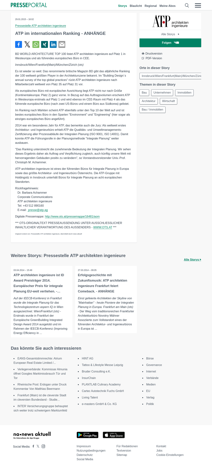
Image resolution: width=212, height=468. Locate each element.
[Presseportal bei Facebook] (32, 446)
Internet (151, 371)
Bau (144, 92)
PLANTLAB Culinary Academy (101, 384)
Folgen (170, 42)
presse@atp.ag (37, 210)
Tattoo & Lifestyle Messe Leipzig (102, 364)
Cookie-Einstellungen (170, 454)
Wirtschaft (168, 101)
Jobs (159, 450)
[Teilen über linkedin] (53, 44)
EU (148, 390)
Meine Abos (168, 5)
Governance (154, 364)
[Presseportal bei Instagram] (42, 446)
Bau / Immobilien (152, 110)
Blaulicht (136, 5)
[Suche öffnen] (187, 5)
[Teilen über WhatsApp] (35, 44)
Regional (151, 5)
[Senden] (61, 44)
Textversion (123, 450)
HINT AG (87, 358)
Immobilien (185, 92)
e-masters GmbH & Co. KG (99, 404)
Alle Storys (170, 34)
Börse (150, 358)
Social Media (85, 459)
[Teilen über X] (27, 44)
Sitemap (121, 454)
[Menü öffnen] (198, 5)
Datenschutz (85, 454)
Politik (150, 404)
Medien (151, 384)
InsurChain (89, 377)
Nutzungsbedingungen (91, 450)
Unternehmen (162, 92)
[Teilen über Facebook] (18, 44)
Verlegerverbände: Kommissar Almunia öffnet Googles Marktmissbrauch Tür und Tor (40, 373)
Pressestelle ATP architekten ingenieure (40, 25)
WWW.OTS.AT (102, 227)
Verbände (152, 377)
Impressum (84, 446)
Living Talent (90, 397)
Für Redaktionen (127, 446)
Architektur (149, 101)
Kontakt (161, 446)
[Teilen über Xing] (44, 44)
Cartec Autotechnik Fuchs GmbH (103, 390)
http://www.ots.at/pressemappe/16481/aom (72, 216)
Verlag (150, 397)
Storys (122, 5)
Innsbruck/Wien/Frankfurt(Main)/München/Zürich (173, 75)
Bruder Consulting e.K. (96, 371)
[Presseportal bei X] (36, 446)
